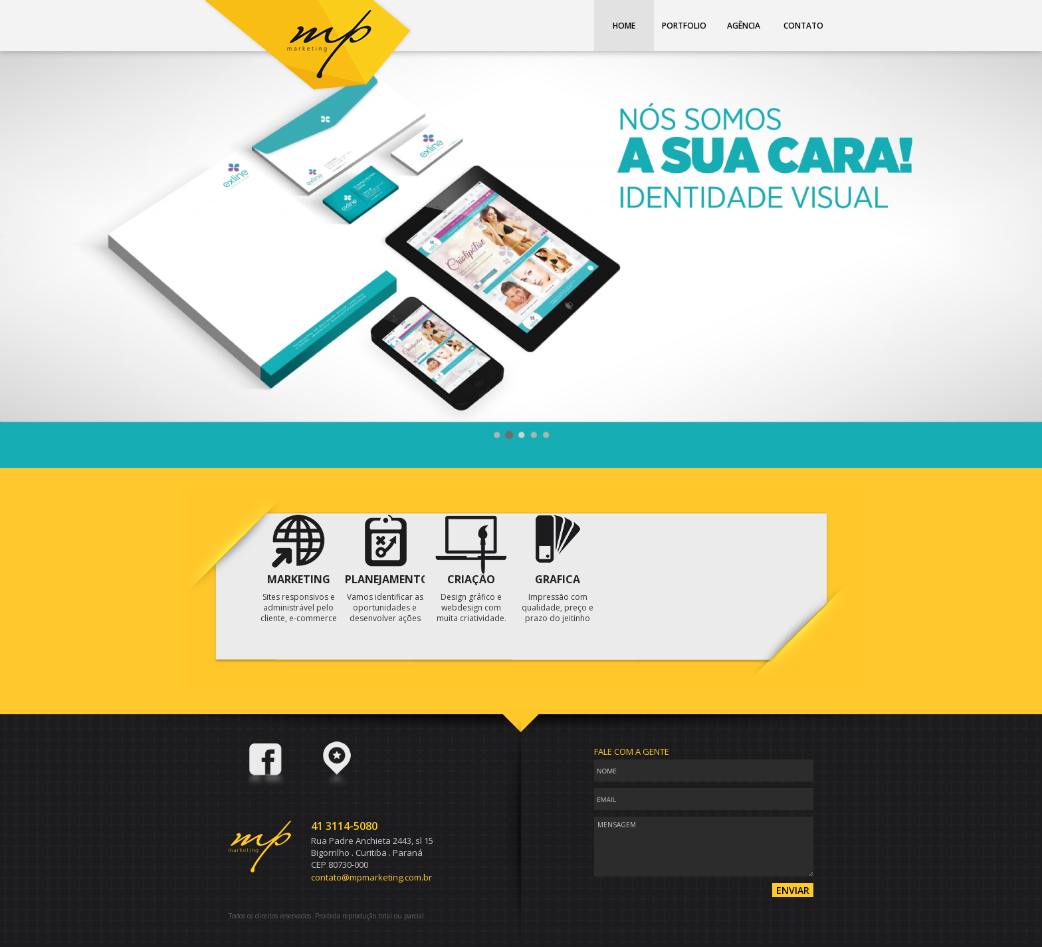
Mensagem (703, 847)
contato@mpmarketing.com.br (371, 877)
